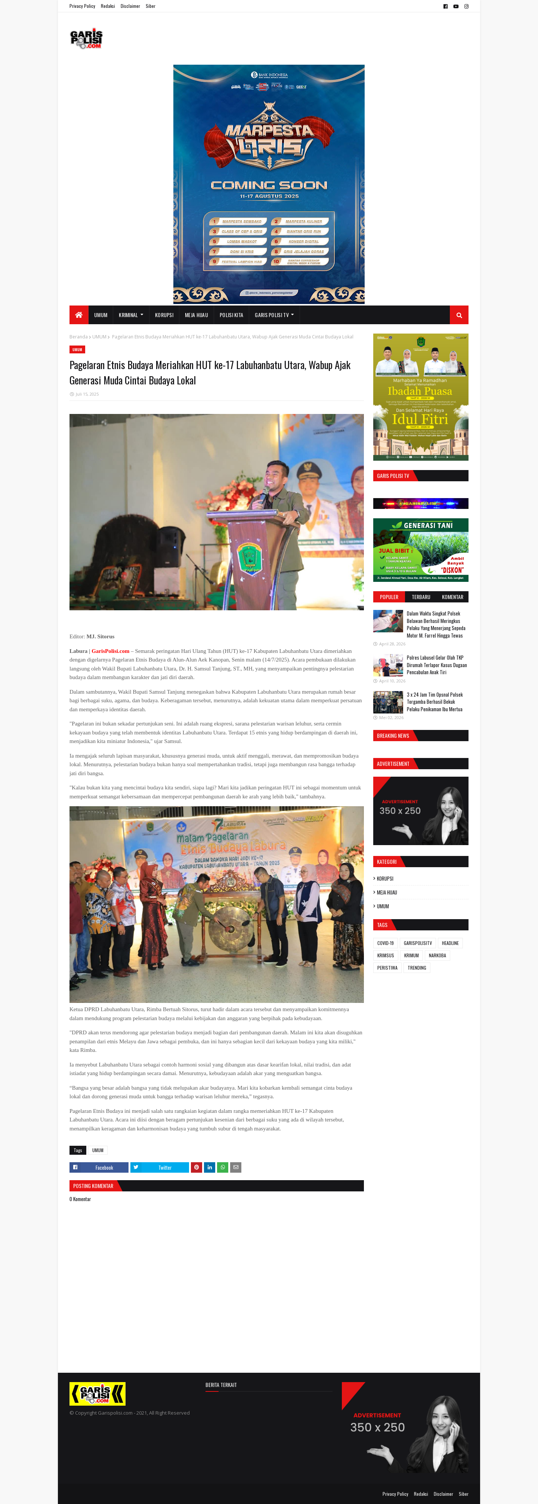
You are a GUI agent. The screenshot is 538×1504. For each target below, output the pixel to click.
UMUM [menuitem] (100, 315)
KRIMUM (411, 955)
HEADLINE (450, 943)
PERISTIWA (387, 967)
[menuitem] (79, 315)
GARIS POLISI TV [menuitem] (272, 315)
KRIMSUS (385, 955)
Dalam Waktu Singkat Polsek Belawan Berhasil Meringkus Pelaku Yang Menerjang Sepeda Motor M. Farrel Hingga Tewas (436, 624)
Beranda (78, 337)
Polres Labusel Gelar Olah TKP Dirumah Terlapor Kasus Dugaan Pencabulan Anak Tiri (437, 665)
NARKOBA (437, 955)
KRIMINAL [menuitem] (128, 315)
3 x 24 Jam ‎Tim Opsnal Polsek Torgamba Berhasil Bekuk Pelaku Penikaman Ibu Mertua (435, 702)
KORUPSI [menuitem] (164, 315)
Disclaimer (130, 6)
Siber (150, 6)
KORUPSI (385, 878)
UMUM (99, 337)
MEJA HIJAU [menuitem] (196, 315)
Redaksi (108, 6)
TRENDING (417, 967)
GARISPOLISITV (418, 943)
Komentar (452, 597)
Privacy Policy (82, 6)
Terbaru (421, 597)
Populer (389, 597)
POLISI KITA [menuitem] (231, 315)
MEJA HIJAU (387, 892)
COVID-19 (385, 943)
